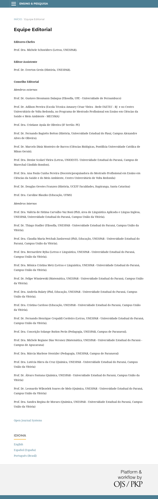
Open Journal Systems (28, 420)
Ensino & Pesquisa (33, 3)
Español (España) (25, 450)
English (18, 444)
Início (18, 19)
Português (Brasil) (25, 455)
